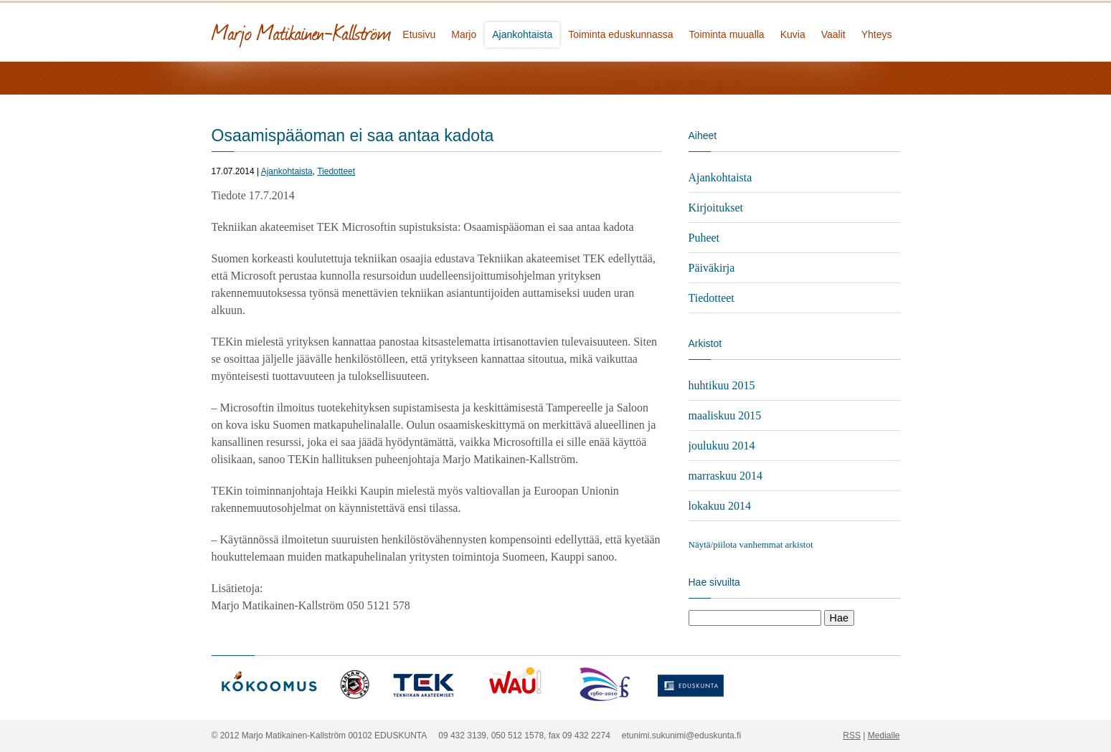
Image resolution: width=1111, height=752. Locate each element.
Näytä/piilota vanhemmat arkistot (751, 544)
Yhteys (876, 34)
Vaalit (833, 34)
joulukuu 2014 (722, 445)
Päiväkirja (712, 268)
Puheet (704, 238)
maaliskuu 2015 (725, 415)
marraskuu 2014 (726, 476)
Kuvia (792, 34)
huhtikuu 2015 (722, 385)
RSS (852, 735)
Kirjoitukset (716, 207)
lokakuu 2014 (720, 506)
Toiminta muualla (727, 34)
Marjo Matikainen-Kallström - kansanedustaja (355, 30)
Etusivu (418, 34)
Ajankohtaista (522, 34)
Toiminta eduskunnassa (620, 34)
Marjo (463, 34)
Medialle (884, 735)
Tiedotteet (336, 171)
